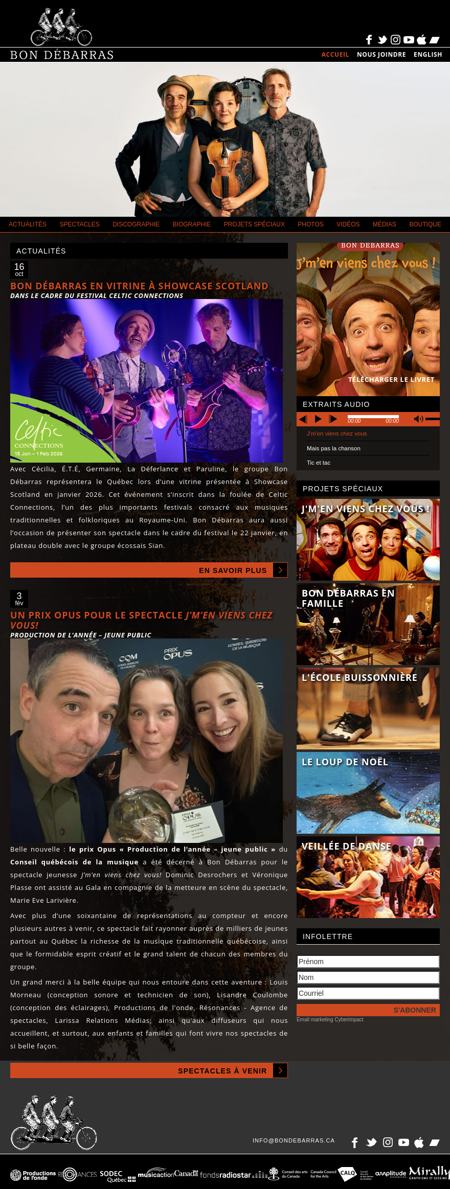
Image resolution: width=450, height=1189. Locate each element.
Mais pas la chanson (334, 448)
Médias (384, 224)
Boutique (425, 224)
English (428, 54)
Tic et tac (318, 463)
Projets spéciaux (254, 224)
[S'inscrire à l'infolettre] (368, 1010)
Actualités (28, 224)
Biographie (192, 224)
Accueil (335, 54)
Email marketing (315, 1019)
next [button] (332, 419)
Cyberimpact (348, 1019)
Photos (310, 224)
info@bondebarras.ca (294, 1140)
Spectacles (79, 224)
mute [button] (418, 419)
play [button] (318, 419)
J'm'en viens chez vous (337, 433)
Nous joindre (381, 54)
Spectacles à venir (222, 1071)
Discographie (136, 224)
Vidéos (347, 224)
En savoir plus (233, 570)
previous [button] (304, 419)
